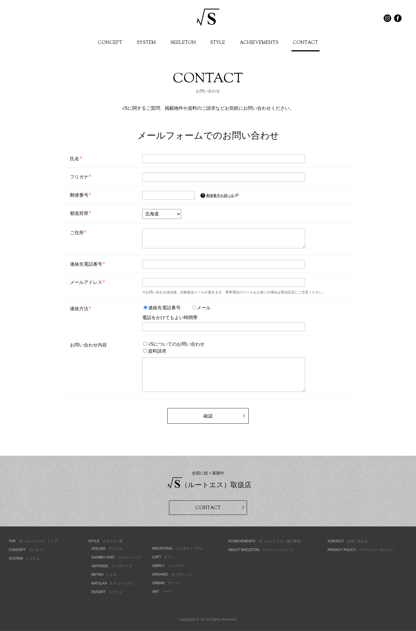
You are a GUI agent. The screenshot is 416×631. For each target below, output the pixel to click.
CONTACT (305, 43)
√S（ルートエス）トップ (33, 541)
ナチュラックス (112, 583)
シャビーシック (116, 557)
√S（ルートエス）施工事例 (264, 541)
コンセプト (27, 550)
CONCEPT (110, 43)
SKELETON (183, 43)
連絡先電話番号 (162, 307)
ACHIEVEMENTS (258, 43)
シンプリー (168, 566)
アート (162, 592)
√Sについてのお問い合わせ (173, 344)
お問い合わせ (348, 541)
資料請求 (154, 351)
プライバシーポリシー (361, 550)
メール (201, 307)
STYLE (217, 43)
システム (24, 558)
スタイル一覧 (105, 541)
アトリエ (106, 549)
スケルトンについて (260, 550)
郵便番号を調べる (222, 195)
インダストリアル (177, 548)
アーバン (166, 583)
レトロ (104, 575)
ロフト (163, 557)
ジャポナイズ (111, 566)
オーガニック (172, 574)
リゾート (106, 592)
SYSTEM (146, 43)
